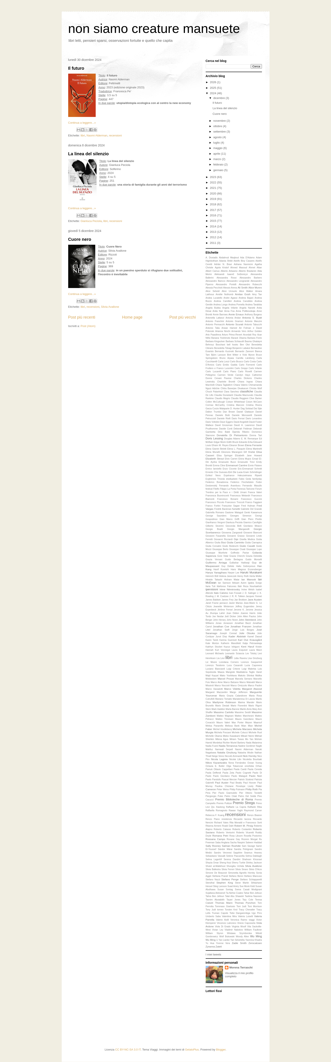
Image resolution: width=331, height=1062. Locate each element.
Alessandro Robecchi (250, 284)
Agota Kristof (222, 267)
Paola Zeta (228, 773)
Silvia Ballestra (213, 869)
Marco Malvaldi (247, 682)
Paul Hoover (249, 783)
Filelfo (216, 489)
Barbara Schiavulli (235, 341)
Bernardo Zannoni (244, 351)
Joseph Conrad (228, 633)
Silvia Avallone (110, 306)
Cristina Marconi (235, 405)
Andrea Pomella (236, 304)
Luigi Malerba (249, 669)
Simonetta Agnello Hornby (241, 873)
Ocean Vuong (254, 763)
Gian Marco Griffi (229, 519)
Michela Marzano (242, 729)
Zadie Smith (239, 943)
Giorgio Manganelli (238, 529)
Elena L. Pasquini (236, 449)
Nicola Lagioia (219, 759)
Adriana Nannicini (243, 264)
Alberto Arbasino (229, 271)
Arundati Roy (249, 334)
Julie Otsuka (247, 633)
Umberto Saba (213, 916)
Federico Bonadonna (217, 482)
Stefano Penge (230, 879)
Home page (132, 317)
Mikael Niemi (247, 736)
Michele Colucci (240, 732)
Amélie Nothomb (224, 294)
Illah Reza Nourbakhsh (250, 586)
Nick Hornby (250, 755)
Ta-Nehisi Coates (234, 893)
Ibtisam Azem (239, 583)
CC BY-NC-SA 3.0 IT (128, 1049)
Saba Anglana (222, 842)
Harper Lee (233, 572)
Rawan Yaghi (235, 810)
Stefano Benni (236, 876)
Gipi (236, 539)
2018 (213, 204)
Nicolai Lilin (235, 759)
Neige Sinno (218, 756)
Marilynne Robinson (224, 702)
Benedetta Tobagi (223, 348)
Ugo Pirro (257, 913)
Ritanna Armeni (213, 826)
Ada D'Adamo (247, 257)
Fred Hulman (248, 506)
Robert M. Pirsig (243, 825)
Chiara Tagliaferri (224, 385)
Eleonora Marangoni (231, 452)
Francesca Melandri (240, 495)
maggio (218, 148)
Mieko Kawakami (231, 736)
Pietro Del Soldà (247, 796)
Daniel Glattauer (245, 412)
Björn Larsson (218, 355)
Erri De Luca (235, 472)
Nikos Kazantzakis (216, 762)
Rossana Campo (215, 839)
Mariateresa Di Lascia (244, 699)
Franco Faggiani (253, 502)
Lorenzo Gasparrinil (251, 662)
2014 (213, 226)
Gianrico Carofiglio (252, 522)
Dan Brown (229, 412)
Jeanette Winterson (223, 606)
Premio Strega (244, 803)
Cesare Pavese (223, 378)
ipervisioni (212, 589)
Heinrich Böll (212, 576)
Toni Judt (241, 906)
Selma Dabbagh (253, 856)
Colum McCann (254, 402)
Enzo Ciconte (230, 469)
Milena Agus (221, 739)
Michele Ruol (255, 732)
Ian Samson (224, 583)
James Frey (228, 600)
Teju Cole (247, 899)
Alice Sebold (213, 291)
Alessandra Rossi (227, 278)
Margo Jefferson (238, 692)
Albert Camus (213, 271)
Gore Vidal (222, 556)
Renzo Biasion (254, 815)
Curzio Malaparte (220, 408)
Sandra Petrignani (243, 849)
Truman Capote (220, 913)
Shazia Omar (212, 862)
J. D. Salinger (249, 593)
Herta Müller (255, 576)
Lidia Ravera (240, 658)
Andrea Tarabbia (253, 304)
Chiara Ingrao (245, 381)
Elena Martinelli (254, 449)
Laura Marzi (255, 650)
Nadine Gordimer (246, 746)
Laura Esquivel (239, 650)
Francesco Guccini (251, 499)
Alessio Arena (230, 288)
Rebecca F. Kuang (215, 815)
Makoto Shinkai (246, 675)
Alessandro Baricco (216, 281)
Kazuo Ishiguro (232, 647)
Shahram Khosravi (252, 859)
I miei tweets (213, 954)
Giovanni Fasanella (216, 536)
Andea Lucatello (214, 298)
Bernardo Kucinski (224, 351)
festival (209, 489)
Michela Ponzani (222, 732)
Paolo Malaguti (239, 776)
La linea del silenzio (88, 153)
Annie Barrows (220, 314)
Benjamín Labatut (241, 348)
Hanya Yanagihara (216, 572)
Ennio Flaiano (255, 465)
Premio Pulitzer (224, 803)
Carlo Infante (255, 368)
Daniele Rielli (224, 418)
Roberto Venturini (225, 832)
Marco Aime (217, 682)
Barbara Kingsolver (215, 341)
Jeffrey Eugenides (244, 606)
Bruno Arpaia (227, 358)
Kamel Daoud (254, 636)
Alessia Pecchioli (214, 288)
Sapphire (237, 853)
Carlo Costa (250, 361)
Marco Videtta (232, 688)
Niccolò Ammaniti (233, 756)
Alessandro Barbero (251, 278)
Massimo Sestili (243, 712)
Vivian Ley (217, 930)
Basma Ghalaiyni (253, 341)
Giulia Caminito (235, 542)
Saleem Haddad (253, 842)
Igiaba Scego (255, 583)
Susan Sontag (225, 889)
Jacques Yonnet (254, 596)
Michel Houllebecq (222, 729)
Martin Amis (246, 709)
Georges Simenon (240, 516)
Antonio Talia (213, 328)
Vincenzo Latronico (226, 923)
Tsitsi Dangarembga (239, 913)
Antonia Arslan (233, 318)
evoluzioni (231, 478)
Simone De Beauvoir (216, 873)
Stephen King (224, 882)
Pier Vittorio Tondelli (250, 793)
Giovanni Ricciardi (223, 539)
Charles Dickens (243, 378)
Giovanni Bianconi (252, 532)
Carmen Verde (225, 375)
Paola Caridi (240, 769)
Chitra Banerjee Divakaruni (234, 388)
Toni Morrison (255, 906)
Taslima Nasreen (253, 896)
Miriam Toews (236, 739)
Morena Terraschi (240, 967)
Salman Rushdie (231, 845)
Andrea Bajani (246, 298)
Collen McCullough (215, 402)
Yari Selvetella (237, 940)
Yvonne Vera (223, 943)
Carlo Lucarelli (213, 371)
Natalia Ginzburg (227, 752)
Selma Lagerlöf (214, 859)
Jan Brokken (240, 600)
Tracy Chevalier (247, 909)
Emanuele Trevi (246, 462)
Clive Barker (255, 398)
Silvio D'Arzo (255, 869)
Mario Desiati (222, 705)
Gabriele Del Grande (251, 509)
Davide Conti (225, 428)
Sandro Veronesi (223, 853)
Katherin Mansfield (231, 643)
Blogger (221, 1049)
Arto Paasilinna (213, 334)
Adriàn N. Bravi (223, 264)
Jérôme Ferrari (225, 610)
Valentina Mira (229, 916)
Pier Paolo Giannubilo (224, 793)
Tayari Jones (233, 899)
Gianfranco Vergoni (215, 522)
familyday (257, 479)
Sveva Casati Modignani (248, 889)
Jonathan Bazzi (242, 623)
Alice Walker (246, 291)
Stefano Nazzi (213, 879)
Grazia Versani (214, 559)
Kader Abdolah (237, 636)
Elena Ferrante (253, 445)
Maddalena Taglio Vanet (249, 672)
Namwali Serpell (224, 749)
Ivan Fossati (235, 593)
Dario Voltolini (213, 422)
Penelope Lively (244, 786)
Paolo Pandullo (213, 779)
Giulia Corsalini (213, 546)
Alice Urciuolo (229, 291)
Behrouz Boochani (215, 344)
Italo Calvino (221, 592)
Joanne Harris (248, 613)
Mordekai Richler (221, 742)
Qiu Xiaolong (218, 807)
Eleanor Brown (236, 445)
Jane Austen (255, 599)
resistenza (226, 819)
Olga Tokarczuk (234, 766)
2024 (213, 93)
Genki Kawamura (253, 512)
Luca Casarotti (234, 665)
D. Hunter (235, 408)
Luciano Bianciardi (215, 669)
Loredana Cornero (229, 662)
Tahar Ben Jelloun (253, 893)
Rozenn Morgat (249, 839)
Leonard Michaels (215, 653)
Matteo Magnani (225, 716)
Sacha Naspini (237, 842)
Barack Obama (238, 338)
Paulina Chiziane (224, 786)
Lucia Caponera (253, 665)
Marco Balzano (231, 682)
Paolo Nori (255, 775)
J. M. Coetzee (221, 596)
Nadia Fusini (212, 746)
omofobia (249, 766)
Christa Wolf (255, 388)
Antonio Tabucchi (253, 324)
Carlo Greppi (240, 368)
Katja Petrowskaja (252, 643)
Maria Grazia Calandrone (233, 696)
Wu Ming (256, 936)
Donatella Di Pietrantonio (232, 435)
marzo (217, 159)
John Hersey (219, 620)
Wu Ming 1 (212, 939)
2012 (213, 237)
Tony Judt (211, 909)
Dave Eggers (226, 422)
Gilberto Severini (215, 526)
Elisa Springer (225, 455)
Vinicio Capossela (246, 923)
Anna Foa (229, 311)
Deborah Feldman (243, 428)
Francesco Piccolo (215, 502)
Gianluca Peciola (91, 221)
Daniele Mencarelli (242, 415)
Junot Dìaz (221, 636)
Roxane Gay (233, 839)
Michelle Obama (214, 736)
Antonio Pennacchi (215, 324)
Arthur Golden (254, 331)
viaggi (252, 920)
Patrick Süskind (245, 779)
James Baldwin (213, 600)
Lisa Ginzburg (255, 658)
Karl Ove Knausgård (250, 639)
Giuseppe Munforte (217, 553)
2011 (213, 242)
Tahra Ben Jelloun (215, 896)
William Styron (214, 933)
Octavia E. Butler (215, 766)
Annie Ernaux (236, 314)
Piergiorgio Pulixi (214, 796)
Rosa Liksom (236, 836)
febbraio (218, 164)
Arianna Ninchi (222, 331)
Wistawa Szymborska (239, 933)
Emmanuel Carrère (236, 465)
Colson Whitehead (235, 402)
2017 (213, 210)
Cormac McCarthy (215, 405)
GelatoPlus (192, 1049)
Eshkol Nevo (213, 475)
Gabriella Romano (215, 512)
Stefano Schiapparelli (251, 879)
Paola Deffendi (213, 773)
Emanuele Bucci (227, 462)
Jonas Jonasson (224, 623)
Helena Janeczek (227, 576)
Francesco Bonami (227, 499)
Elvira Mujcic (244, 459)
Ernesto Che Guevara (217, 472)
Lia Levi (220, 658)
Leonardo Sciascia (234, 653)
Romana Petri (220, 835)
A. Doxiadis (212, 257)
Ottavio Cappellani (223, 769)
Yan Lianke (224, 940)
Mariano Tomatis (223, 699)
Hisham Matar (231, 579)
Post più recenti (81, 317)
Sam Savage (248, 846)
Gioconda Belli (233, 526)
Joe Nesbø (217, 616)
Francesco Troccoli (234, 502)
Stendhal (210, 883)
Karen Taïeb (212, 640)
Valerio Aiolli (222, 920)
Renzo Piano (213, 819)
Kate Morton (212, 643)
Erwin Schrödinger (252, 472)
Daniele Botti (222, 415)
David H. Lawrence (244, 425)
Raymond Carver (253, 810)
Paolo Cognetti (243, 773)
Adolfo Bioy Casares (244, 261)
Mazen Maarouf (253, 722)
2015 (213, 220)
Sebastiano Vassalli (215, 856)
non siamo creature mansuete (154, 28)
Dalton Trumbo (213, 412)
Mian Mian (247, 726)
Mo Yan (249, 739)
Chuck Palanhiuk (214, 391)
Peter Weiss (223, 789)
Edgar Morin (220, 442)
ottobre (218, 126)
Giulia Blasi (220, 542)
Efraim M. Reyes (220, 445)
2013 (213, 231)
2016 (213, 215)
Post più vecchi (182, 317)
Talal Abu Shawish (234, 896)
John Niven (232, 620)
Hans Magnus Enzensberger (246, 569)
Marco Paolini (255, 685)
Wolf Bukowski (226, 936)
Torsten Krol (231, 909)
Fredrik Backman (222, 509)
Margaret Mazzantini (217, 692)
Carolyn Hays (242, 375)
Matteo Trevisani (224, 719)
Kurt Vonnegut (222, 650)
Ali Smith (243, 287)
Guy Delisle (227, 566)
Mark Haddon (218, 709)
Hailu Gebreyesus (245, 566)
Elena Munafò (213, 452)
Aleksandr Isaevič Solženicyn (231, 274)
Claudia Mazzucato (243, 395)
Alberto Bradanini (247, 271)
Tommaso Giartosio (225, 906)
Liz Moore (211, 662)
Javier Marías (236, 603)
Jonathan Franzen (240, 626)
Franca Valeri (255, 492)
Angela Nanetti (247, 308)
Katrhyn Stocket (214, 647)
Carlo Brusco (236, 361)
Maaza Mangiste (226, 672)
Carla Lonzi (223, 361)
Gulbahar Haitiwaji (239, 563)
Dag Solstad (247, 408)
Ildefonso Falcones (226, 586)
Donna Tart (256, 435)
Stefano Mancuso (253, 876)
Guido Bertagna (234, 559)
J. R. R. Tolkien (237, 596)
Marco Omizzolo (239, 685)
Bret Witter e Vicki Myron (241, 355)
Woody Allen (242, 936)
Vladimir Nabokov (233, 930)
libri (83, 135)
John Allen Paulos (246, 616)
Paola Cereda (255, 769)
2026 (213, 82)
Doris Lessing (214, 438)
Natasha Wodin (245, 752)
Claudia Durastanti (223, 395)
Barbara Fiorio (254, 338)
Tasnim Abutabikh (215, 899)
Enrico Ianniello (214, 469)
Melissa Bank (232, 726)
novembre (219, 120)
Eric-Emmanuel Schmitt (250, 469)
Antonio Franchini (215, 321)
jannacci (224, 603)
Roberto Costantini (242, 829)
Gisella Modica (247, 539)
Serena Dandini (232, 859)
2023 (213, 177)
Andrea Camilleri (223, 301)
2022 (213, 182)
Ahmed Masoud (238, 267)
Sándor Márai (225, 849)
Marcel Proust (226, 678)
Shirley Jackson (254, 862)
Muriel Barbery (238, 742)
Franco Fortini (213, 506)
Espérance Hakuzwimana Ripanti (243, 475)
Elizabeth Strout (215, 458)
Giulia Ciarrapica (253, 542)
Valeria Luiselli (245, 916)
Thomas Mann (224, 902)
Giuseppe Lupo (254, 549)
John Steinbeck (247, 619)
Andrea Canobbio (243, 301)
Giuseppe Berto (220, 549)
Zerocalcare (255, 943)
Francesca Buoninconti (217, 495)
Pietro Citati (230, 796)
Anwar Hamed (229, 328)
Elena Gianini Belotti (216, 449)
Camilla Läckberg (245, 358)
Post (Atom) (88, 326)
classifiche (246, 391)
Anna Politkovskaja (245, 311)
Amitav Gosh (242, 294)
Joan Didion (232, 613)
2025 (213, 87)
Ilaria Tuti (210, 586)
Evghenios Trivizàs (215, 479)
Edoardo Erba (246, 442)
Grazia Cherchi (237, 556)
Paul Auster (222, 782)
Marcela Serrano (243, 679)
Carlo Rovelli (245, 371)
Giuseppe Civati (237, 549)
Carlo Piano (229, 371)
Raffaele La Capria (236, 807)
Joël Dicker (230, 616)
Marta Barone (232, 709)
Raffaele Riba (254, 807)
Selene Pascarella (235, 856)
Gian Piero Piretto (251, 519)
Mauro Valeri (223, 722)
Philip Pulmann (237, 789)
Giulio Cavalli (247, 545)
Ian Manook (248, 579)
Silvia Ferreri (227, 869)
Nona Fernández (237, 763)
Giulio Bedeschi (230, 546)
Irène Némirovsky (230, 589)
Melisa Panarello (214, 726)
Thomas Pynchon (245, 902)
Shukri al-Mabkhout (216, 866)
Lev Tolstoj (251, 653)
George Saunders (216, 516)
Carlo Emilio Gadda (226, 365)
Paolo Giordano (221, 776)
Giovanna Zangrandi (231, 532)
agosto (218, 137)
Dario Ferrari (238, 418)
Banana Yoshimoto (220, 338)
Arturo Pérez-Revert (232, 334)
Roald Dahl (228, 826)
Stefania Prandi (220, 876)
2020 (213, 193)
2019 (213, 199)
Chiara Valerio (240, 385)
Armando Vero (238, 331)
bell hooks (232, 344)
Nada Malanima (254, 742)
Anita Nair (218, 311)
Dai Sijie (257, 408)
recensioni (115, 135)
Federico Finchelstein (242, 482)
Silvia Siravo (241, 869)
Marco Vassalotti (214, 689)
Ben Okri (245, 344)
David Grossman (224, 425)
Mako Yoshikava (228, 675)
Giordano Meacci (253, 526)
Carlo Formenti (247, 365)
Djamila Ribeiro (240, 432)
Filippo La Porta (228, 489)
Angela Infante (230, 308)
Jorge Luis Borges (243, 630)
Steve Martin (242, 883)
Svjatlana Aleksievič (215, 893)
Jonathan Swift (221, 630)
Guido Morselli (253, 559)
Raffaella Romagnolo (216, 810)
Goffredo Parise (240, 553)
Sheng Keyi (225, 862)
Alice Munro (255, 287)
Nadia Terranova (228, 745)
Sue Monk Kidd (247, 886)
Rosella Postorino (253, 836)
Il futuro (76, 68)
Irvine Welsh (247, 589)
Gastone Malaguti (234, 512)
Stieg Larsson (220, 886)
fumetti (236, 508)
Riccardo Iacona (242, 819)
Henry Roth (243, 576)
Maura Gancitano (244, 719)
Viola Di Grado (223, 926)
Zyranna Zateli (214, 946)
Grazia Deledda (254, 556)
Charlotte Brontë (226, 381)
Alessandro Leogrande (238, 281)
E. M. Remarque (249, 438)
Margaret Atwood (252, 688)
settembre (219, 131)
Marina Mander (246, 702)
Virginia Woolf (239, 926)
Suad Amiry (233, 886)
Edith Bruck (232, 442)
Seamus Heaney (253, 853)
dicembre (219, 98)
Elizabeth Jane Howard (248, 455)
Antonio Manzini (253, 321)
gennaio (218, 170)
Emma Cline (219, 465)
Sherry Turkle (238, 862)
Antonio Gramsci (234, 321)
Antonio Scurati (234, 324)
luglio (217, 142)
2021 (213, 187)
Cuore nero (79, 239)
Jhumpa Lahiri (217, 613)
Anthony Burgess (253, 314)
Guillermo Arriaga (216, 562)
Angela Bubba (213, 308)
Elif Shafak (249, 452)
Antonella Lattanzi (215, 318)
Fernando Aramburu (230, 485)
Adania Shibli (226, 261)
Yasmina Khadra (253, 940)
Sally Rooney (213, 845)
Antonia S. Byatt (252, 317)
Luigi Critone (233, 669)
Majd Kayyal (212, 675)
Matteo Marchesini (244, 716)
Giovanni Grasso (236, 536)
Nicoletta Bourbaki (252, 759)
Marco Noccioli (222, 685)
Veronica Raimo (238, 920)
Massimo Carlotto (224, 712)
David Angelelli (241, 422)
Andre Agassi (230, 298)
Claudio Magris (222, 398)
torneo (220, 909)
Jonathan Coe (221, 626)
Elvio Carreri (231, 459)
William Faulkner (253, 930)
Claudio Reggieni (240, 398)
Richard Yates (221, 822)
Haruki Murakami (251, 572)
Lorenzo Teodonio (215, 665)
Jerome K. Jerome (243, 610)
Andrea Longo (220, 304)
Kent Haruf (247, 646)
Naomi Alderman (97, 135)
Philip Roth (251, 789)
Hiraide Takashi (214, 579)
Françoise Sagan (231, 506)
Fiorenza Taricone (246, 489)
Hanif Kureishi (221, 569)
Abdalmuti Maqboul (229, 257)
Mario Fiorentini (239, 705)
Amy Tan (257, 294)
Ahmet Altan (255, 267)
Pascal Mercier (229, 779)
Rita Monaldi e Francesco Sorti (245, 822)
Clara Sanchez (231, 391)
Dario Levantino (254, 418)
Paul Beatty (236, 783)
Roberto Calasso (222, 829)
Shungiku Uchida (235, 866)
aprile (217, 153)
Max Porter (238, 722)
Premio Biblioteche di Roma (234, 799)
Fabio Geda (245, 479)
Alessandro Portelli (226, 284)
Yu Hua (210, 943)
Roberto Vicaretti (245, 832)
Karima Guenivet (228, 640)
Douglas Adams (232, 438)
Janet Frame (212, 603)
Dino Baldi (224, 432)
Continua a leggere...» (82, 122)
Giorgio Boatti (214, 529)
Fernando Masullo (252, 485)
